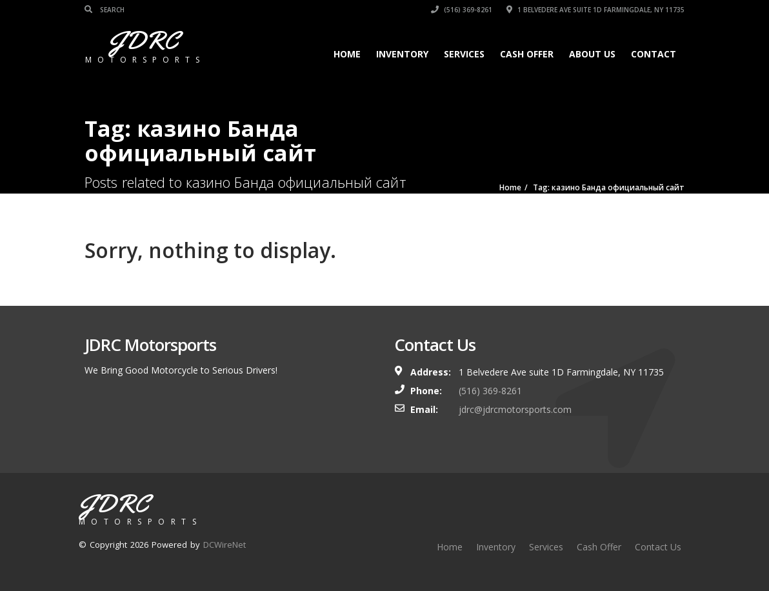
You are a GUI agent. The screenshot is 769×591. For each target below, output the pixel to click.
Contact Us (658, 547)
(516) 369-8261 (461, 9)
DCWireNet (224, 544)
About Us (592, 54)
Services (464, 54)
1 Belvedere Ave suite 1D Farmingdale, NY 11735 (595, 9)
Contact (653, 54)
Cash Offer (527, 54)
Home (347, 54)
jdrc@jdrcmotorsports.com (515, 409)
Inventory (402, 54)
